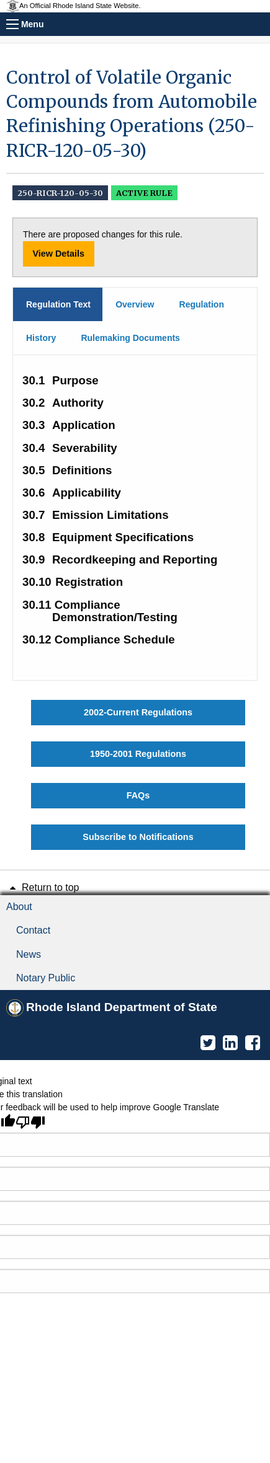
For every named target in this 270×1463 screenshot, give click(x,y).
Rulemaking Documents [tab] (130, 338)
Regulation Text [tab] (58, 304)
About (19, 906)
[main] (135, 458)
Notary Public (45, 978)
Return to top (42, 887)
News (28, 954)
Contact (33, 930)
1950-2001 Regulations (138, 754)
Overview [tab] (134, 304)
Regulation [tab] (201, 304)
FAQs (138, 795)
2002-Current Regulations (138, 712)
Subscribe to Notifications (138, 837)
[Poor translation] (30, 1122)
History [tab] (41, 338)
